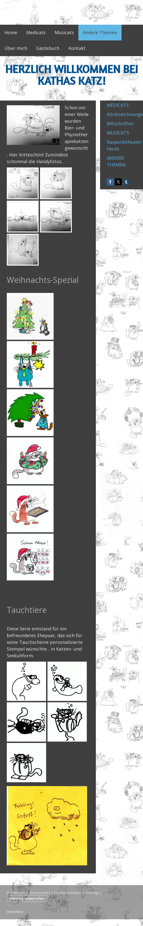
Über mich (15, 48)
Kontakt (77, 48)
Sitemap (92, 892)
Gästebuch (47, 48)
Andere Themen (100, 32)
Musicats (64, 32)
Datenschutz (39, 892)
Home (10, 32)
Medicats (36, 32)
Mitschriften (120, 123)
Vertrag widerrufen (26, 898)
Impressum (16, 892)
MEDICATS (118, 105)
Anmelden (15, 911)
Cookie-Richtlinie (67, 892)
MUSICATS (118, 133)
